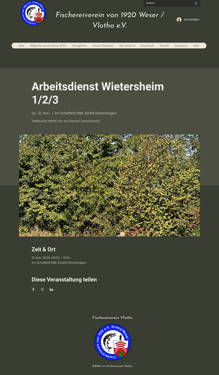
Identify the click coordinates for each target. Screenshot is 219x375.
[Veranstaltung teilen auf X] (42, 289)
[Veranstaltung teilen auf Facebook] (33, 289)
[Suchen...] (166, 3)
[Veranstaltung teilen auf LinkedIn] (51, 289)
